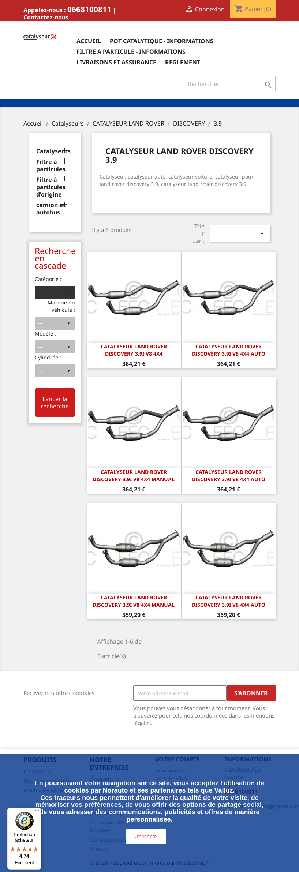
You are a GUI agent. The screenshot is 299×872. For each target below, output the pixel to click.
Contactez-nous (45, 17)
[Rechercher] (230, 83)
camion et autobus (51, 208)
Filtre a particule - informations (131, 52)
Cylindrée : (48, 357)
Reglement (182, 62)
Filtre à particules (51, 165)
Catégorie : (48, 279)
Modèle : (45, 333)
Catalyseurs (53, 151)
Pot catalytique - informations (161, 41)
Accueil (88, 41)
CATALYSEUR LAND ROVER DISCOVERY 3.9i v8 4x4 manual (134, 475)
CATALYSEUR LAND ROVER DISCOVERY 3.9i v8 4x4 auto (228, 350)
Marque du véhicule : (61, 306)
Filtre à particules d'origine (51, 187)
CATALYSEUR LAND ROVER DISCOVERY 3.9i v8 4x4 (134, 350)
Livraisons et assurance (116, 62)
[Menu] (37, 812)
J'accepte (146, 836)
